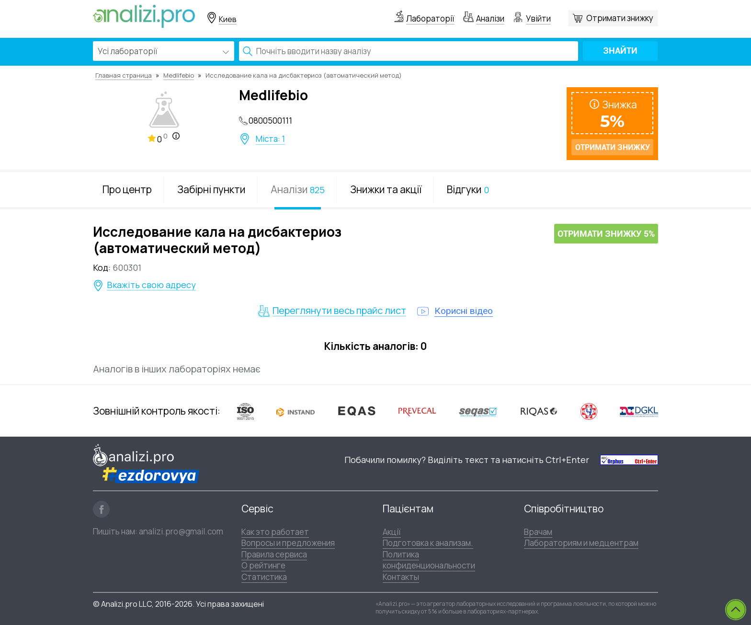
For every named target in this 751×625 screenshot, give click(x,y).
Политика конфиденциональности (429, 560)
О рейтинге (263, 565)
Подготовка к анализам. (428, 542)
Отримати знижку (619, 17)
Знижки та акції (385, 189)
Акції (392, 531)
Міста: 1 (270, 139)
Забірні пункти (211, 189)
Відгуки (468, 189)
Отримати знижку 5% (606, 234)
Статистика (264, 576)
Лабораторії (430, 18)
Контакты (401, 576)
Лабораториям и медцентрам (581, 542)
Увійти (538, 18)
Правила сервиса (274, 554)
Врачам (538, 531)
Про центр (127, 189)
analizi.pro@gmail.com (181, 531)
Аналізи (490, 18)
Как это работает (275, 531)
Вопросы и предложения (288, 542)
